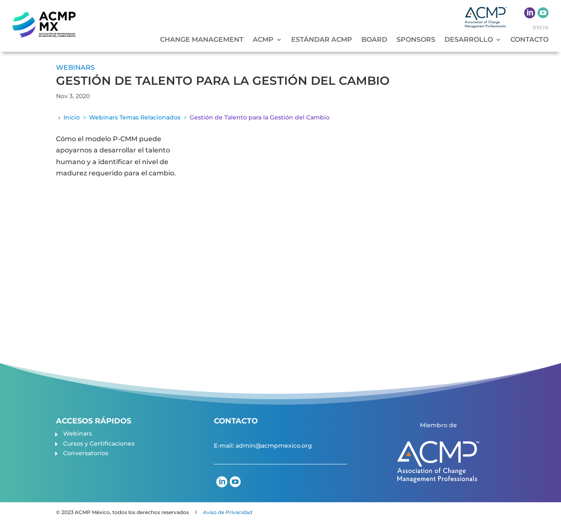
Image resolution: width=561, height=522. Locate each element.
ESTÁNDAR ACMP (321, 40)
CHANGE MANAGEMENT (202, 40)
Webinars (77, 433)
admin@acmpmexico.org (274, 445)
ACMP (263, 40)
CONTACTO (529, 40)
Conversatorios (85, 453)
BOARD (374, 40)
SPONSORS (415, 40)
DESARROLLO (468, 40)
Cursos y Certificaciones (99, 443)
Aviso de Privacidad (227, 512)
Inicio (540, 27)
